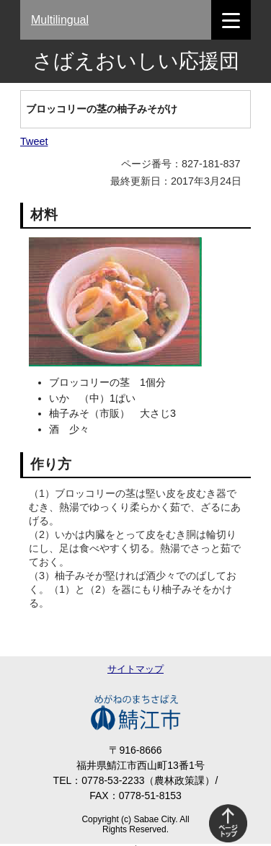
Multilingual (60, 20)
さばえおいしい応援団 (135, 61)
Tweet (34, 141)
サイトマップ (135, 669)
